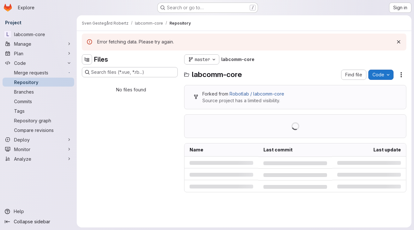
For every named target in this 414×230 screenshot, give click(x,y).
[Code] (38, 62)
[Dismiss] (398, 42)
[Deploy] (38, 139)
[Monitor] (38, 149)
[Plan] (38, 53)
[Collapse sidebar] (38, 221)
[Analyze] (38, 158)
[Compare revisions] (38, 130)
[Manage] (38, 43)
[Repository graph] (38, 120)
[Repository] (38, 82)
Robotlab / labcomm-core (257, 93)
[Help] (38, 211)
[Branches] (38, 91)
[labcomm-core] (38, 34)
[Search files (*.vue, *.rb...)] (130, 72)
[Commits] (38, 101)
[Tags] (38, 110)
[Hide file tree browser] (87, 59)
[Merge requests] (38, 72)
